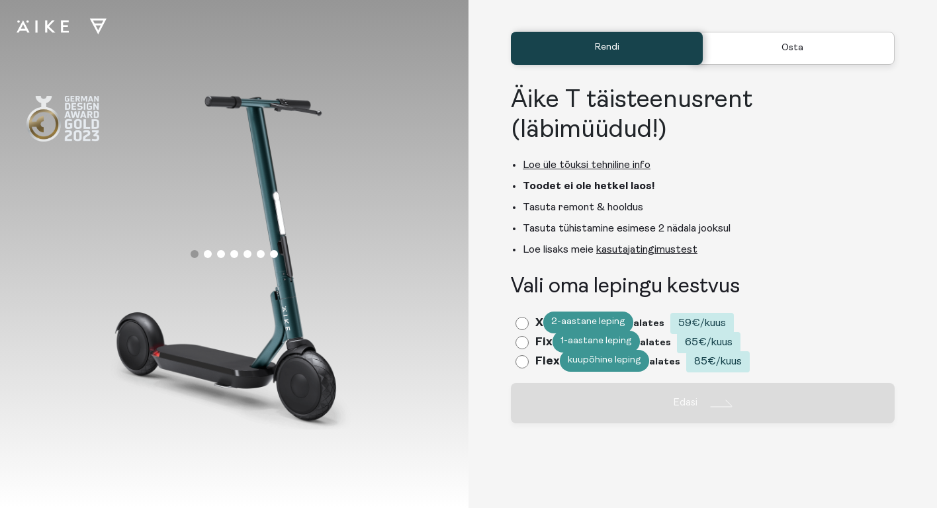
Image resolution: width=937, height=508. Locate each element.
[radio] (628, 325)
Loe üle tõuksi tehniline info (586, 165)
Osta (792, 48)
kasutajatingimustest (646, 250)
